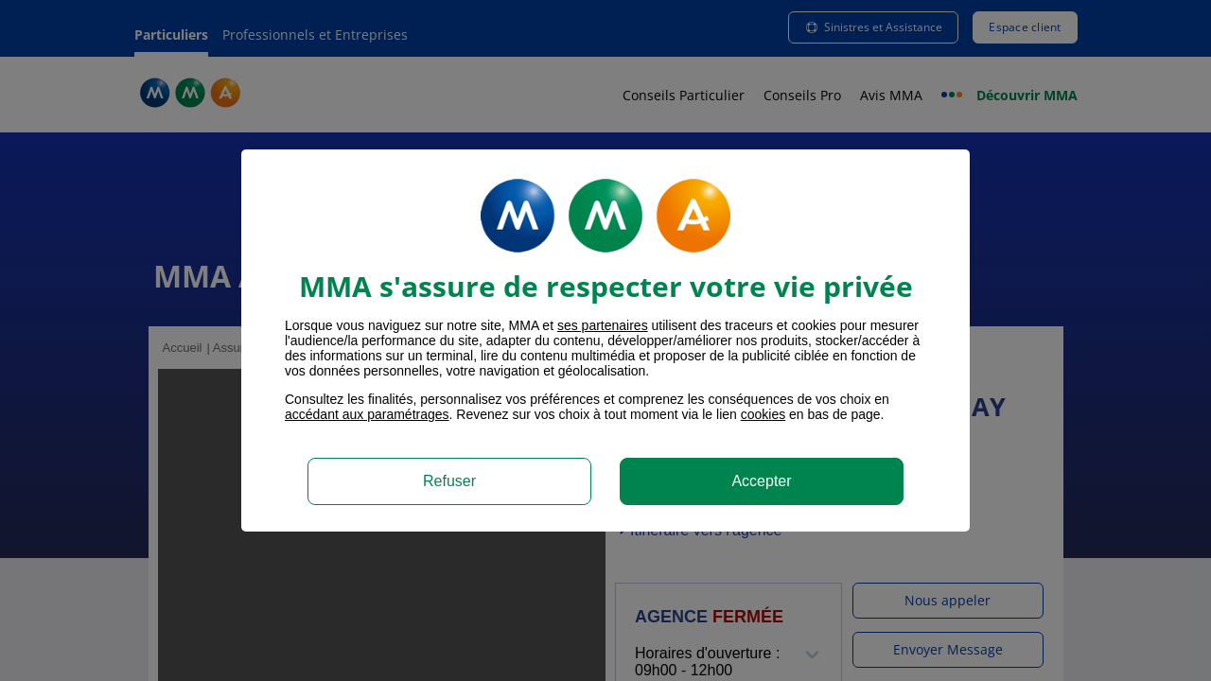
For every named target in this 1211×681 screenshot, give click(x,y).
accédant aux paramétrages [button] (367, 414)
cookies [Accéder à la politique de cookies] (763, 414)
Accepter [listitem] (761, 481)
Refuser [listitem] (449, 481)
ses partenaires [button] (602, 325)
